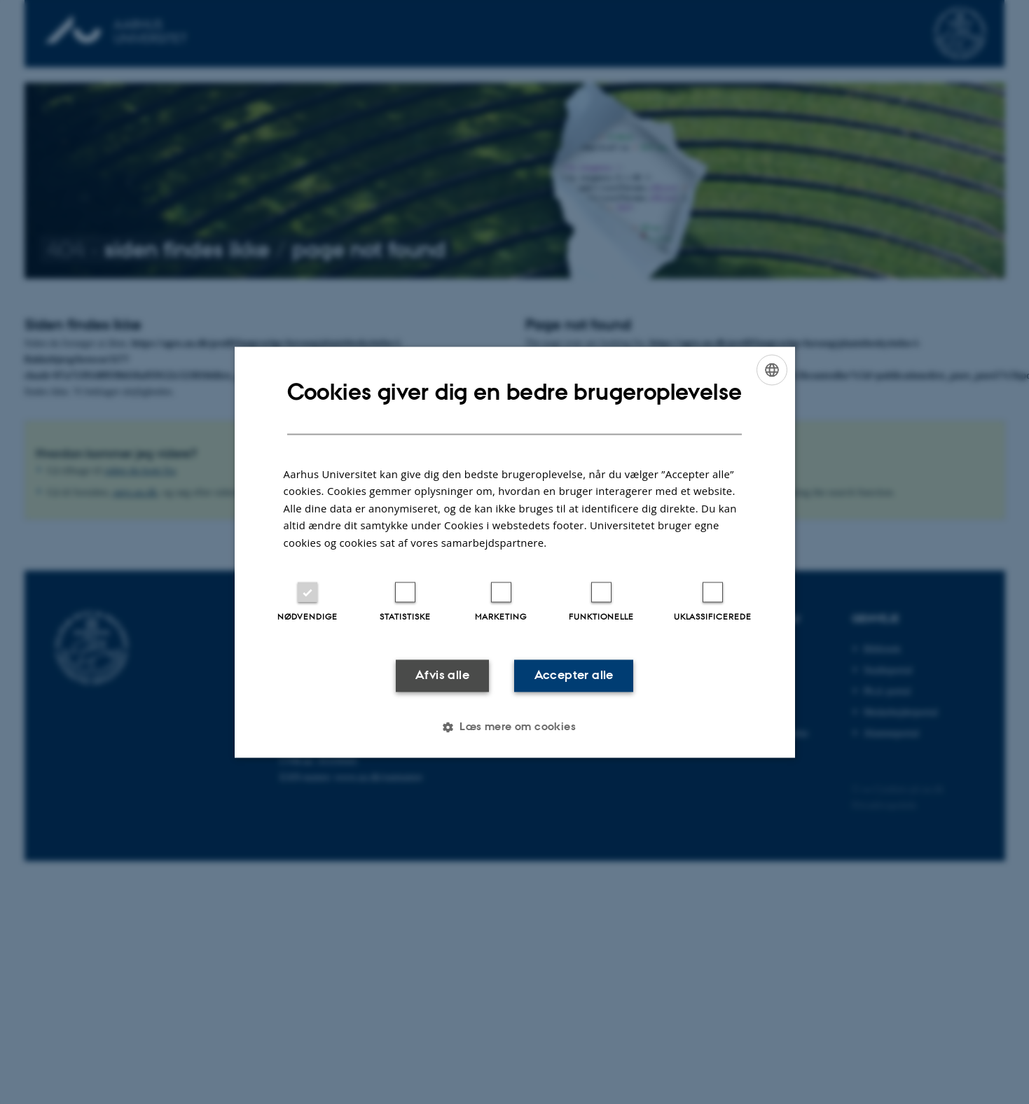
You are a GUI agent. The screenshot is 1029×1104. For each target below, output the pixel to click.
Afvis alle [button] (442, 675)
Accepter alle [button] (574, 675)
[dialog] (515, 552)
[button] (514, 726)
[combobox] (772, 370)
